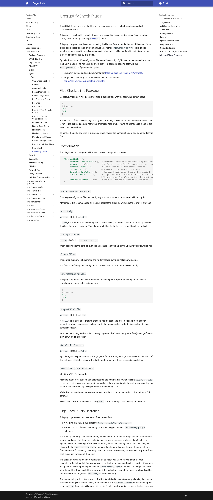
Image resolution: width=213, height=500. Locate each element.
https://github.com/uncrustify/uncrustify (124, 73)
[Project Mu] (27, 3)
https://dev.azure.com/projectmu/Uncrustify (84, 81)
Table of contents (166, 15)
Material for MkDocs (42, 497)
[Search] (137, 3)
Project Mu (31, 15)
